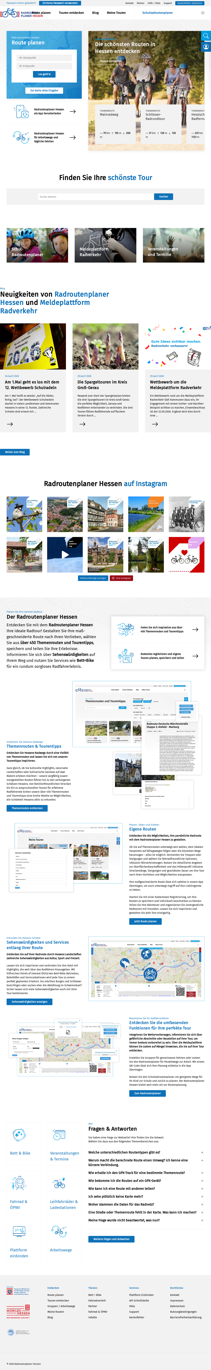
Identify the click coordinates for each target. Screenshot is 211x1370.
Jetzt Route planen (145, 921)
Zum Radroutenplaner (147, 1093)
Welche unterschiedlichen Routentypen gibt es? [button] (124, 1152)
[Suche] (95, 196)
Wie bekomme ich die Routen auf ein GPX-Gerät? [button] (124, 1181)
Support (168, 3)
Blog (95, 13)
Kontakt (129, 3)
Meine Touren (116, 13)
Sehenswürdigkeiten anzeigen (29, 1001)
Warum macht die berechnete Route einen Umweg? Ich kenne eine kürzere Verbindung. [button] (138, 1162)
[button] (202, 12)
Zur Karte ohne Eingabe (44, 90)
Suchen (163, 196)
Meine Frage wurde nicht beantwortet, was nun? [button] (124, 1220)
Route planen (41, 13)
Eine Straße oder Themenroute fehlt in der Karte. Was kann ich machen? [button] (142, 1212)
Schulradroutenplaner (157, 13)
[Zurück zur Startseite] (21, 12)
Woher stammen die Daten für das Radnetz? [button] (121, 1204)
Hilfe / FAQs (154, 3)
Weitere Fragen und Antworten (111, 1239)
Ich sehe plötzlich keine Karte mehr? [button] (115, 1197)
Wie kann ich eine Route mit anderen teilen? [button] (121, 1189)
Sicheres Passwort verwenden (60, 3)
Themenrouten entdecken (27, 808)
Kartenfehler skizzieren (190, 3)
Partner (140, 3)
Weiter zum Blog (15, 452)
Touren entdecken (71, 13)
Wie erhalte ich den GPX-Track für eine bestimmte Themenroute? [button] (136, 1173)
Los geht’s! (44, 74)
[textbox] (44, 58)
